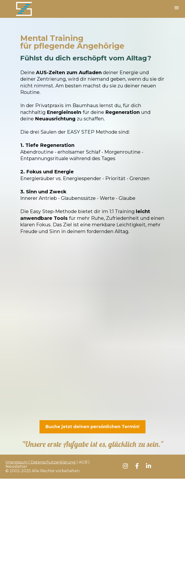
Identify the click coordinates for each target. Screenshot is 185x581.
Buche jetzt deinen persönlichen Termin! (92, 426)
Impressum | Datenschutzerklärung (41, 462)
